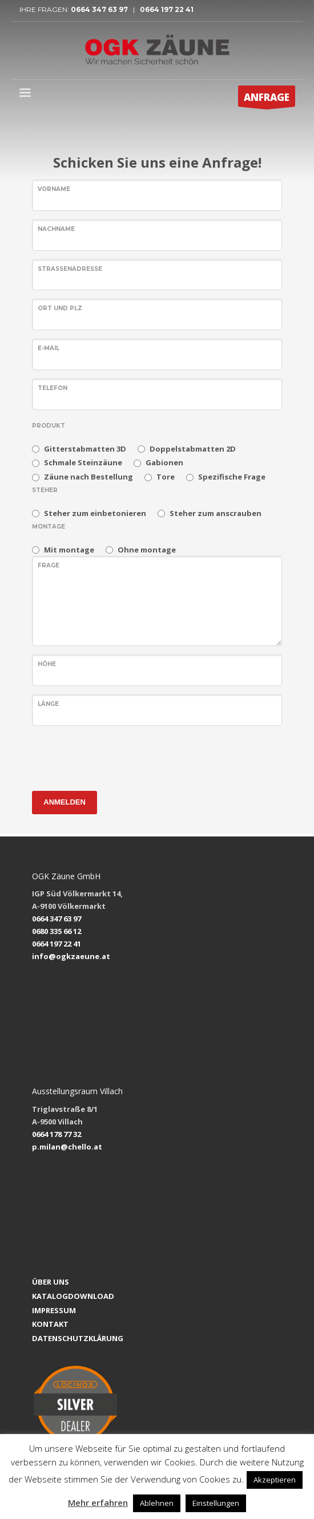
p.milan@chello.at (67, 1147)
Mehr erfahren (98, 1502)
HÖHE (47, 664)
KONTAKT (50, 1324)
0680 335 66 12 (56, 931)
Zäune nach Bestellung (88, 477)
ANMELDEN (64, 802)
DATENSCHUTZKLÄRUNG (77, 1338)
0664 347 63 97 (102, 9)
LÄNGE (48, 704)
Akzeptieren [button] (274, 1480)
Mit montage (69, 550)
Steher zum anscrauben (215, 513)
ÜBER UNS (50, 1282)
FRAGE (48, 565)
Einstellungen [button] (215, 1503)
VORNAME (54, 189)
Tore (165, 477)
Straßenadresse (70, 269)
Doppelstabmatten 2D (193, 449)
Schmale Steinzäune (83, 462)
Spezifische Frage (231, 477)
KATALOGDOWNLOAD (73, 1296)
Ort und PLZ (60, 308)
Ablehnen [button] (157, 1503)
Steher (45, 490)
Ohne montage (147, 550)
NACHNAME (56, 229)
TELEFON (52, 388)
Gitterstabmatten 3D (85, 449)
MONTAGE (48, 526)
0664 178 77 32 (56, 1134)
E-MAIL (48, 348)
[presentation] (119, 756)
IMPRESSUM (54, 1310)
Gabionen (164, 462)
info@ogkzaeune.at (71, 956)
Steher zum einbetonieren (95, 513)
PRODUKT (48, 425)
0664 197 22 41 (166, 9)
